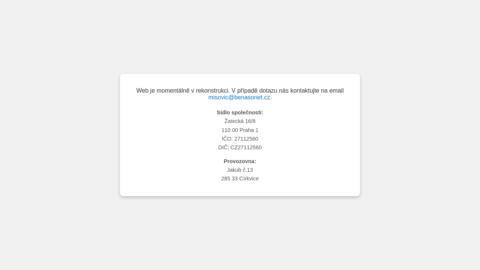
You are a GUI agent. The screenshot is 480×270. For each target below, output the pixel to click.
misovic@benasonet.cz (239, 97)
